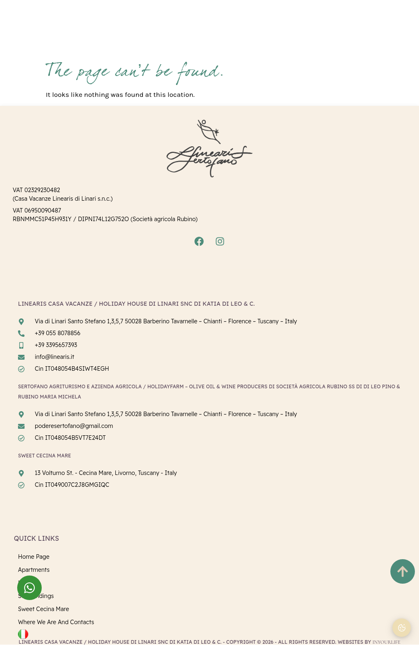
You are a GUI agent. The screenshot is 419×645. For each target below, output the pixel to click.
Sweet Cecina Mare (43, 609)
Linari (25, 583)
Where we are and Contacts (56, 622)
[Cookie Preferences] (401, 627)
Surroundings (36, 596)
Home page (34, 556)
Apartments (34, 569)
